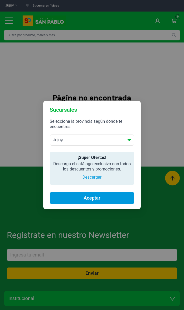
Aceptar (92, 198)
